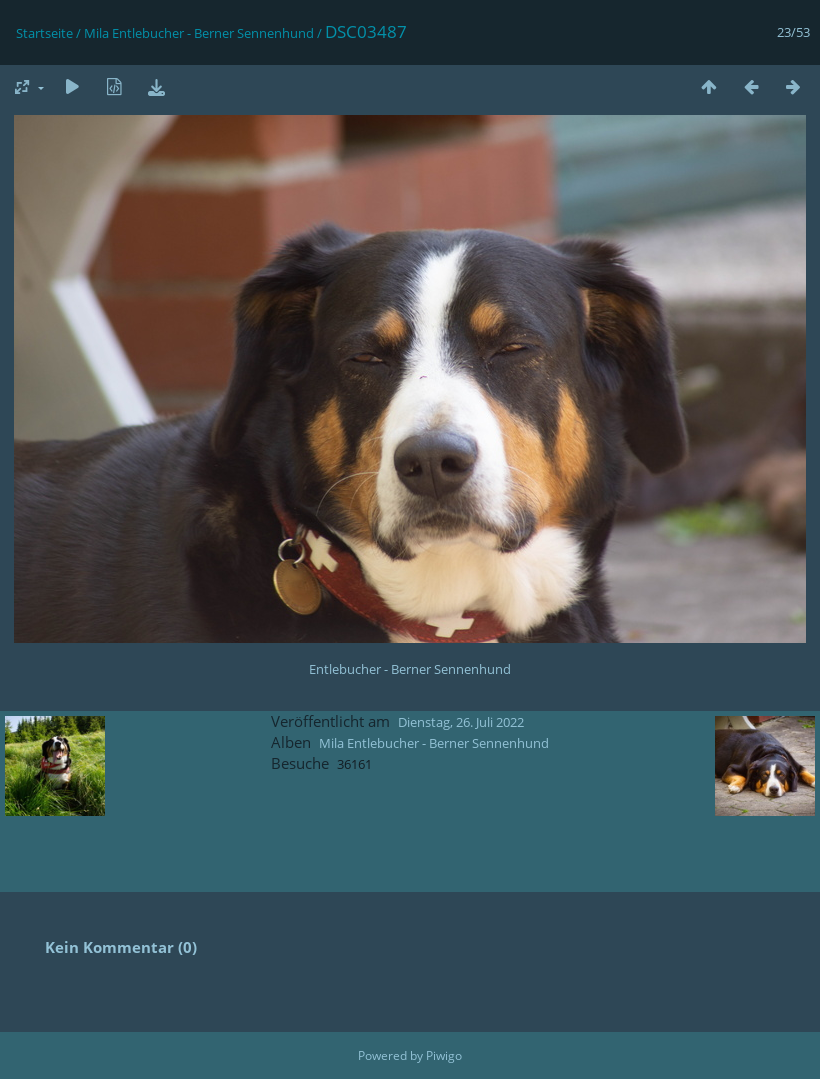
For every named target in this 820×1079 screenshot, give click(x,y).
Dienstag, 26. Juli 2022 (461, 722)
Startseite (44, 33)
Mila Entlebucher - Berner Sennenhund (199, 33)
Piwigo (444, 1055)
